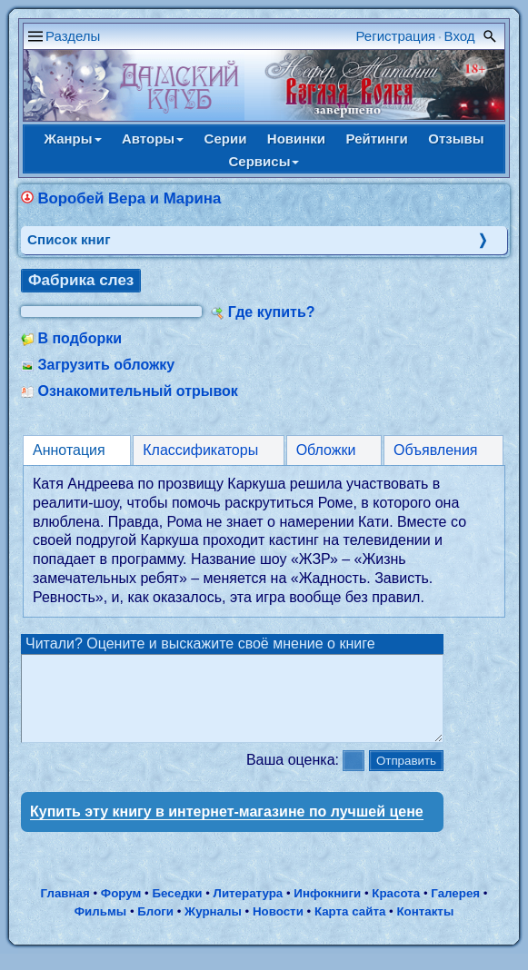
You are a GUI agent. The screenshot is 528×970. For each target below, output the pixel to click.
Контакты (424, 928)
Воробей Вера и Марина (129, 198)
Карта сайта (349, 928)
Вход (459, 36)
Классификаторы (200, 450)
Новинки (296, 138)
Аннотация (69, 450)
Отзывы (455, 138)
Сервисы (264, 161)
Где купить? (271, 312)
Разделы (72, 36)
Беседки (178, 909)
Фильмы (100, 928)
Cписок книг (68, 239)
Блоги (155, 928)
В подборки (79, 338)
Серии (225, 138)
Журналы (213, 928)
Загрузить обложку (105, 364)
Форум (121, 909)
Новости (278, 928)
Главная (65, 909)
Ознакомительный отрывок (137, 391)
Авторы (153, 138)
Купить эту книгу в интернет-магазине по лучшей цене (226, 828)
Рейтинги (377, 138)
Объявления (436, 450)
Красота (396, 909)
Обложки (326, 450)
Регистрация (396, 36)
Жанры (72, 138)
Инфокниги (327, 909)
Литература (249, 909)
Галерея (455, 909)
